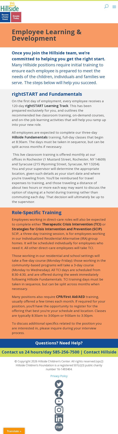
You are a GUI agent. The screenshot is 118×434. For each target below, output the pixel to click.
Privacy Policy (59, 376)
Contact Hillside (100, 352)
